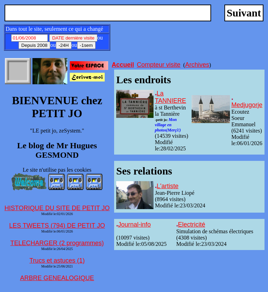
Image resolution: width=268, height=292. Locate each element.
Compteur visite (158, 64)
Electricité (191, 224)
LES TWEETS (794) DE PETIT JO (57, 225)
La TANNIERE (170, 97)
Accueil (123, 64)
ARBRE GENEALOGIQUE (57, 278)
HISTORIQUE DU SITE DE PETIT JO (57, 208)
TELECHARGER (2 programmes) (57, 243)
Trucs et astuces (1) (56, 260)
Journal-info (134, 224)
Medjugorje (246, 104)
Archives (197, 64)
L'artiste (167, 186)
